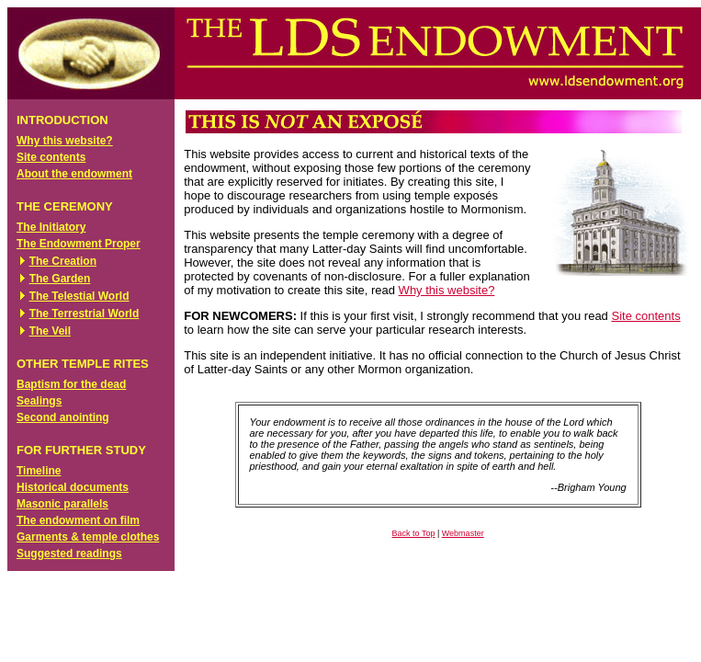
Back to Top (413, 533)
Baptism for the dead (71, 384)
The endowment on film (78, 520)
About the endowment (74, 173)
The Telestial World (79, 296)
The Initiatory (51, 227)
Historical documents (73, 487)
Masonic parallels (62, 503)
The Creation (62, 261)
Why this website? (65, 140)
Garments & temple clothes (88, 537)
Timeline (39, 470)
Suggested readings (69, 553)
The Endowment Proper (79, 243)
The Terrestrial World (84, 313)
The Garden (60, 278)
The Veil (50, 331)
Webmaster (463, 533)
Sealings (39, 400)
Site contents (51, 157)
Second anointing (63, 417)
